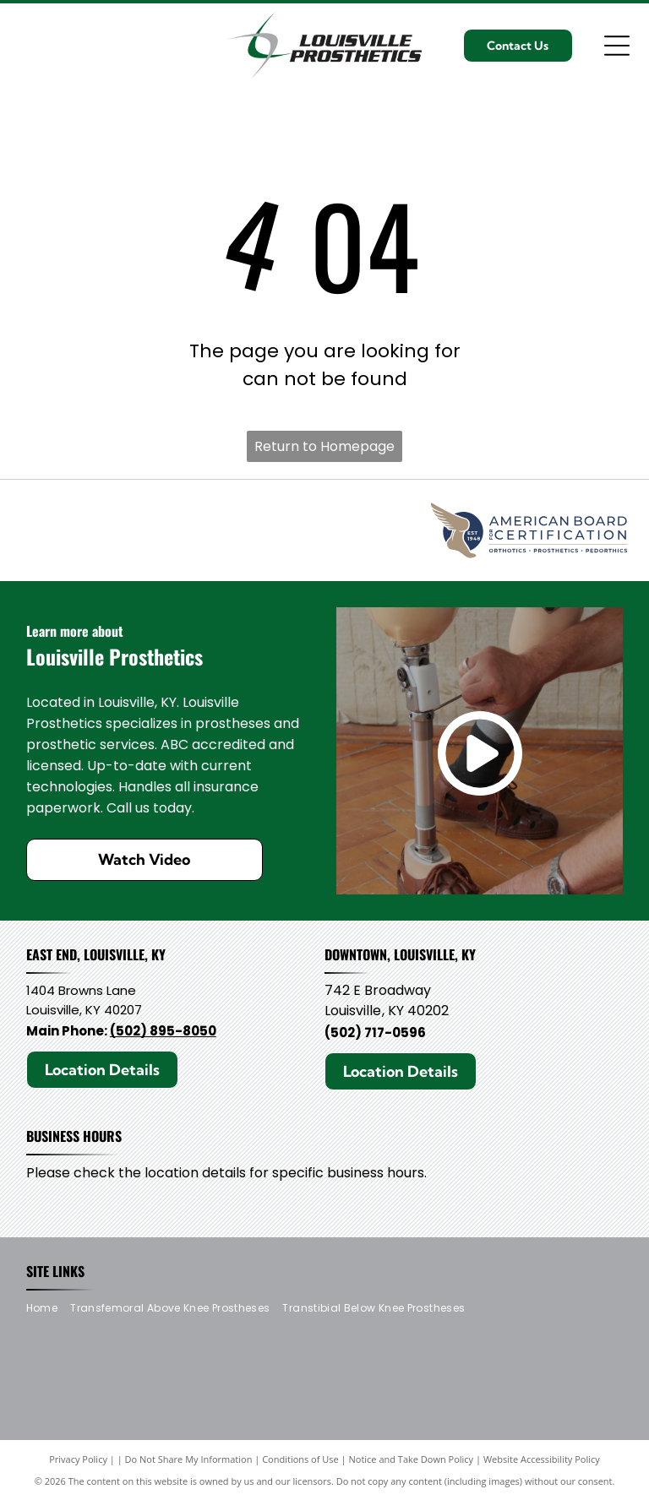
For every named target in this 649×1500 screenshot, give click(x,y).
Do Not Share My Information (189, 1459)
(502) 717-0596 (375, 1032)
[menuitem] (48, 1308)
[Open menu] (617, 45)
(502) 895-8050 (163, 1031)
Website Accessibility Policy (541, 1459)
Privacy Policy (78, 1459)
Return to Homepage (324, 446)
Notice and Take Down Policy (411, 1459)
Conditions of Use (300, 1459)
